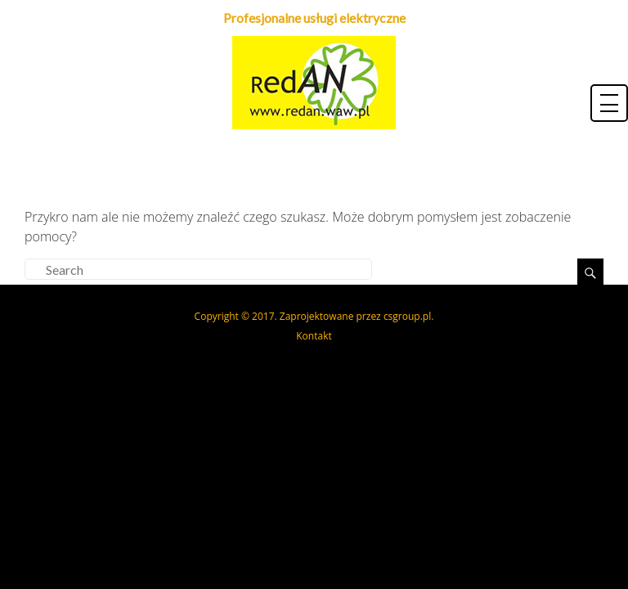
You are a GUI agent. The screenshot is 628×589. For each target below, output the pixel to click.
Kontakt (313, 336)
